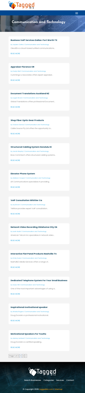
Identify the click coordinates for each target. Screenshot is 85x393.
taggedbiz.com (46, 389)
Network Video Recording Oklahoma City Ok (34, 227)
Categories (49, 380)
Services (60, 380)
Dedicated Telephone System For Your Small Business (39, 280)
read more (15, 53)
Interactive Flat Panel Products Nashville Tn (34, 253)
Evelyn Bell (16, 71)
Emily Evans (17, 258)
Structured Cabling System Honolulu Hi (31, 147)
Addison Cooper (19, 178)
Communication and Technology (37, 44)
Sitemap (58, 389)
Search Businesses (32, 380)
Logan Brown (17, 98)
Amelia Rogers (18, 312)
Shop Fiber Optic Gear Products (27, 120)
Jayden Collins (18, 44)
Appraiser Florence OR (22, 66)
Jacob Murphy (18, 151)
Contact (70, 380)
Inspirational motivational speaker (29, 307)
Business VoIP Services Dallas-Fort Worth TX (34, 40)
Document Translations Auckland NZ (30, 93)
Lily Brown (16, 205)
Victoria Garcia (18, 125)
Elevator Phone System (23, 173)
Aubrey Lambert (18, 338)
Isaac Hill (16, 285)
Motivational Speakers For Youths (28, 333)
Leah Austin (17, 231)
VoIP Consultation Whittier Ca (26, 200)
